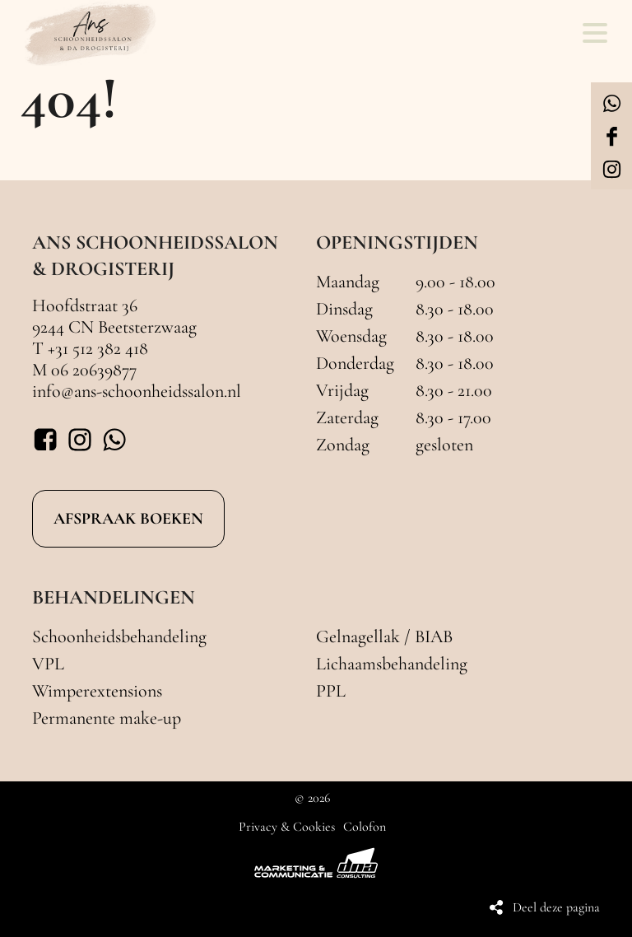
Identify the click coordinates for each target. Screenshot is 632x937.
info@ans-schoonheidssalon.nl (136, 391)
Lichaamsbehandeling (391, 663)
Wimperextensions (97, 691)
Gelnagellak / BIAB (384, 636)
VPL (48, 663)
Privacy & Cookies (287, 826)
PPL (331, 691)
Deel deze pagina (556, 907)
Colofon (364, 826)
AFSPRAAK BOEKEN (128, 519)
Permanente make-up (106, 718)
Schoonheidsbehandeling (119, 636)
